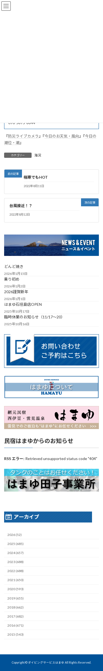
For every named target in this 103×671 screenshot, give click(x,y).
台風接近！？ (20, 206)
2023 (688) (15, 562)
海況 (37, 155)
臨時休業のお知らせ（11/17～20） (34, 317)
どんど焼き (13, 266)
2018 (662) (15, 607)
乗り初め (12, 279)
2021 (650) (15, 580)
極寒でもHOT (36, 177)
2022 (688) (15, 571)
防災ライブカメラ (23, 136)
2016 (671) (15, 625)
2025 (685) (15, 544)
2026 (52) (14, 534)
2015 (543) (15, 634)
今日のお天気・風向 (61, 136)
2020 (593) (15, 589)
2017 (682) (15, 616)
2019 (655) (15, 598)
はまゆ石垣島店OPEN (23, 304)
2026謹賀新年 (16, 291)
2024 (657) (15, 553)
